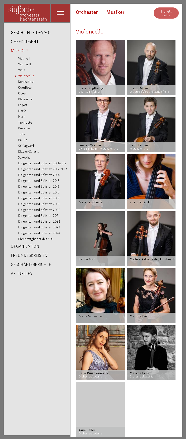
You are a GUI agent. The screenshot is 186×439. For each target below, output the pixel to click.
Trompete (25, 122)
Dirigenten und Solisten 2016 (39, 186)
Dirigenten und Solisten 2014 (39, 175)
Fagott (22, 105)
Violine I (24, 58)
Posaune (24, 128)
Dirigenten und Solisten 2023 (39, 227)
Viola (21, 70)
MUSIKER (19, 51)
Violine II (24, 64)
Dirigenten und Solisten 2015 (39, 181)
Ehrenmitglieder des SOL (35, 239)
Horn (21, 116)
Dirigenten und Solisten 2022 (39, 221)
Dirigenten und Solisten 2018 (39, 198)
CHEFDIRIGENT (25, 42)
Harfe (22, 111)
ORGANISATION (25, 247)
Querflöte (25, 87)
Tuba (21, 134)
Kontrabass (26, 82)
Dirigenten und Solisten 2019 (39, 204)
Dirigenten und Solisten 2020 (39, 210)
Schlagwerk (26, 146)
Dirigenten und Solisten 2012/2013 (42, 169)
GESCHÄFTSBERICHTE (31, 265)
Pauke (22, 140)
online (166, 13)
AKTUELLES (21, 274)
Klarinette (25, 99)
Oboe (22, 93)
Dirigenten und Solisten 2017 (39, 192)
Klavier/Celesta (28, 151)
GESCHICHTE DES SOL (31, 33)
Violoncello (26, 76)
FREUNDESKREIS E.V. (29, 256)
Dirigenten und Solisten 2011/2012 (42, 163)
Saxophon (25, 157)
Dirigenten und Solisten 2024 (39, 233)
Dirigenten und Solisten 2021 (39, 215)
